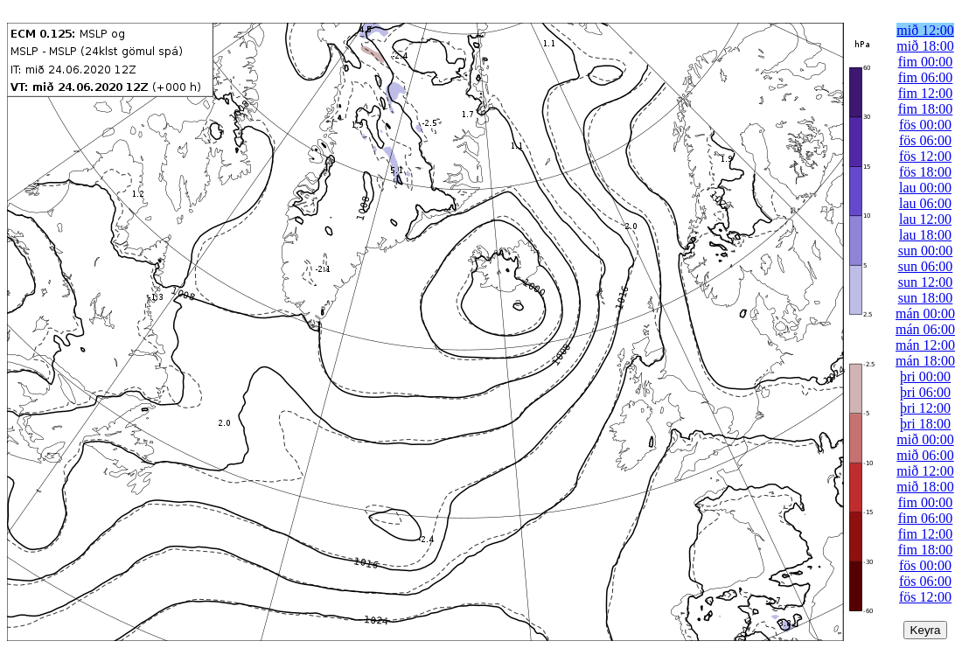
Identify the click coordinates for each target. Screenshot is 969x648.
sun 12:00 (925, 282)
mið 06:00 (924, 455)
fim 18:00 (925, 108)
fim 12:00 (925, 93)
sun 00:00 (925, 250)
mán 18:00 (925, 360)
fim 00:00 (925, 61)
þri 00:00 (925, 376)
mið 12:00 (924, 30)
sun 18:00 (925, 297)
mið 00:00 (924, 439)
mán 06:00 (925, 329)
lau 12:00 (925, 219)
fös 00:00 (925, 124)
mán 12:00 (925, 345)
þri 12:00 (925, 408)
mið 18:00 (924, 45)
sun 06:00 (925, 266)
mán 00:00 (925, 313)
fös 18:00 (925, 171)
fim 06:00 (925, 77)
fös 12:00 (925, 156)
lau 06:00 (925, 203)
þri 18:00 (925, 423)
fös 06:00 (925, 140)
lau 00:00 (925, 187)
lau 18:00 (925, 234)
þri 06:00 (925, 392)
